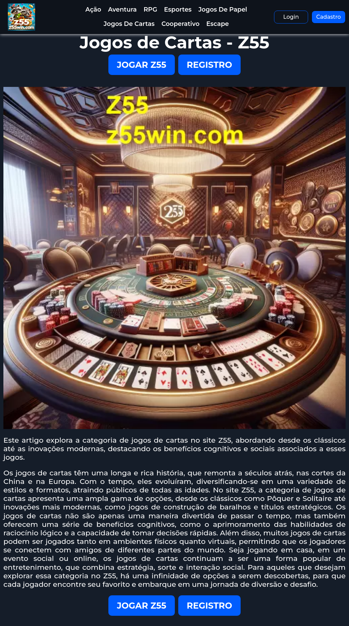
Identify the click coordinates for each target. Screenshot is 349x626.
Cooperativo (181, 24)
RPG (150, 9)
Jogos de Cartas (129, 24)
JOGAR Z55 (141, 65)
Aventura (122, 9)
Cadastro (328, 17)
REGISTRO (209, 65)
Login (291, 17)
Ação (93, 9)
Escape (217, 24)
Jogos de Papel (222, 9)
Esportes (178, 9)
